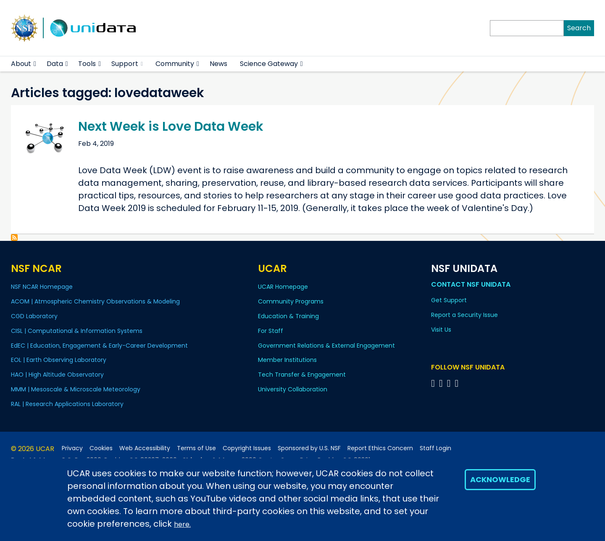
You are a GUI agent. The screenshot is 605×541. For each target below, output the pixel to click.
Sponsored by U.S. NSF (309, 448)
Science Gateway (269, 64)
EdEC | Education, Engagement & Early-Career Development (99, 345)
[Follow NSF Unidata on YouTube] (442, 383)
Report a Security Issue (464, 315)
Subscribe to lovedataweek (14, 237)
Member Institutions (287, 360)
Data (55, 64)
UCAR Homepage (283, 286)
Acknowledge (500, 479)
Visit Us (441, 329)
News (218, 64)
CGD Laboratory (34, 316)
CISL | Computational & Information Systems (76, 331)
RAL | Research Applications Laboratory (67, 404)
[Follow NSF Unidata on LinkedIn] (450, 383)
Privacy (72, 448)
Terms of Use (196, 448)
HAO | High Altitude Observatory (57, 374)
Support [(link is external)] (127, 64)
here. (182, 524)
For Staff (270, 331)
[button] (35, 64)
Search (579, 28)
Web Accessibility (144, 448)
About (21, 64)
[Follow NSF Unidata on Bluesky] (434, 383)
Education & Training (288, 316)
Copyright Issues (247, 448)
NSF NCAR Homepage (42, 286)
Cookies (101, 448)
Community (174, 64)
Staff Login (435, 448)
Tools (87, 64)
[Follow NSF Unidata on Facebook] (458, 383)
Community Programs (291, 301)
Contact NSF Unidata (470, 284)
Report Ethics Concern (380, 448)
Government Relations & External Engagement (326, 345)
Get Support (449, 300)
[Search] (527, 28)
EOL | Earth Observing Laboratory (58, 360)
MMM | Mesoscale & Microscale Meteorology (75, 389)
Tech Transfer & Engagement (302, 374)
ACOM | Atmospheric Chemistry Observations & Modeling (95, 301)
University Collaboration (292, 389)
